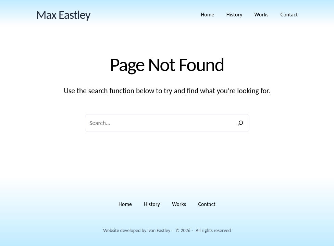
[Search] (240, 123)
